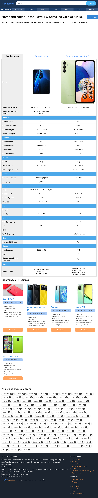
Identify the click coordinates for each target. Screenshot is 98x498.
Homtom (7, 431)
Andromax (71, 412)
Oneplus (29, 405)
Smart (36, 412)
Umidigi (34, 420)
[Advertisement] (49, 38)
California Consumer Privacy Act (83, 471)
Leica (6, 446)
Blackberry (83, 401)
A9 (88, 446)
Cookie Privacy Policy (79, 466)
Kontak (74, 461)
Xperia (29, 397)
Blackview (31, 424)
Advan (7, 401)
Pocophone (77, 446)
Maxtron (80, 409)
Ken (82, 435)
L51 (46, 438)
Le (76, 438)
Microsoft (64, 424)
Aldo (40, 431)
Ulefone (18, 438)
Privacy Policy (76, 464)
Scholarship (76, 486)
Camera (75, 484)
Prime (43, 424)
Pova (47, 412)
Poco (71, 401)
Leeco (26, 450)
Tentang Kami (76, 459)
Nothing (21, 435)
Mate (37, 409)
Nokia (75, 397)
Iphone (27, 401)
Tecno (17, 405)
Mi (84, 397)
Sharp (26, 412)
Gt (61, 420)
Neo (74, 427)
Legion (56, 427)
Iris (44, 420)
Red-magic (8, 435)
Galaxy (21, 394)
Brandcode (8, 424)
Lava (19, 416)
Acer (24, 420)
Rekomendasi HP (78, 480)
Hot (48, 401)
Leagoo (77, 424)
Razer (70, 431)
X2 (74, 435)
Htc (28, 409)
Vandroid (58, 409)
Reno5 (83, 427)
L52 (56, 442)
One (60, 416)
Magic (37, 427)
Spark (82, 412)
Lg (16, 401)
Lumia (20, 424)
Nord (61, 431)
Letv (16, 442)
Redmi (78, 394)
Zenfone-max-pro (30, 446)
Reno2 (31, 435)
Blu (5, 450)
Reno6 (65, 446)
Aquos (53, 424)
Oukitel (81, 431)
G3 (89, 442)
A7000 (26, 442)
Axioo (17, 427)
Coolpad (39, 416)
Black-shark (72, 416)
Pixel (72, 405)
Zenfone (51, 397)
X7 (81, 442)
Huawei (91, 10)
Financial (75, 482)
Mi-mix (15, 446)
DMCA (74, 468)
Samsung (18, 10)
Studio (52, 435)
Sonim (56, 438)
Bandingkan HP (6, 10)
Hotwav (85, 416)
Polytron (58, 412)
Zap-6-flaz (38, 442)
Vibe (17, 412)
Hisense (85, 438)
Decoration (76, 489)
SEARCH (91, 3)
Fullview (66, 438)
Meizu (6, 405)
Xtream (6, 442)
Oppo (67, 10)
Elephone (64, 435)
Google (41, 405)
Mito (87, 424)
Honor (53, 405)
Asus (18, 397)
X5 (48, 442)
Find (19, 409)
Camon (30, 431)
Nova (28, 416)
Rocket (6, 438)
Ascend (19, 431)
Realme (79, 10)
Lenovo (63, 397)
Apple (43, 10)
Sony (39, 397)
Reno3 (54, 446)
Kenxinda (15, 450)
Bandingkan (92, 17)
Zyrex (28, 438)
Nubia (82, 405)
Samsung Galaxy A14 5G (78, 56)
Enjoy (38, 438)
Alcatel (50, 431)
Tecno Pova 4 (41, 56)
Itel (15, 420)
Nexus (72, 442)
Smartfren (8, 416)
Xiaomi (30, 10)
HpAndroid (8, 3)
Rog (47, 409)
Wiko (27, 427)
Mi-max (44, 446)
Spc (70, 420)
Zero (69, 409)
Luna (53, 420)
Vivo (55, 10)
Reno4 (42, 435)
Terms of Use (76, 473)
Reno (6, 420)
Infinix (88, 394)
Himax (50, 416)
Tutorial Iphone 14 (78, 493)
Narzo (6, 412)
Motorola (7, 409)
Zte (63, 405)
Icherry (6, 427)
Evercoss (59, 401)
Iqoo (79, 420)
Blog (73, 491)
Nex (46, 427)
